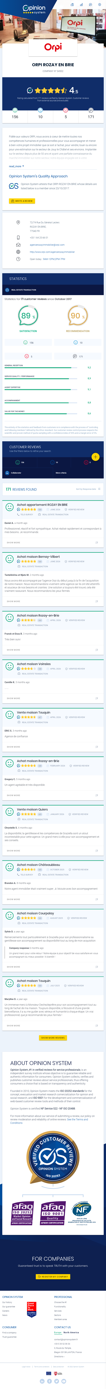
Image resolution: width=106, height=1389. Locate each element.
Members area (60, 1319)
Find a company (9, 1332)
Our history (7, 1302)
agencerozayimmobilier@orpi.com (47, 244)
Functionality (60, 1306)
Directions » (59, 1356)
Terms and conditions (42, 1367)
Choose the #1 (60, 1302)
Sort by (86, 489)
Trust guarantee (9, 1337)
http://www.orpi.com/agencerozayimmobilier (52, 252)
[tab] (58, 1332)
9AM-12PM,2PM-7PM (54, 259)
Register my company (53, 1276)
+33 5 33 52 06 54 (62, 1344)
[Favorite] (96, 457)
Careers (5, 1311)
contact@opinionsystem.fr (66, 1339)
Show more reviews (53, 1037)
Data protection (58, 1367)
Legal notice (26, 1367)
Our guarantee (8, 1306)
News (4, 1315)
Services (58, 1311)
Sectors (57, 1315)
